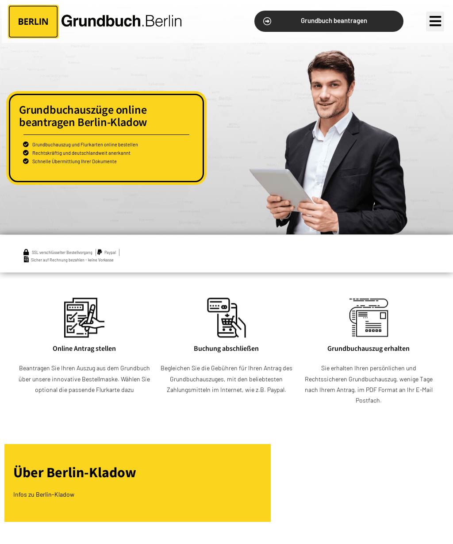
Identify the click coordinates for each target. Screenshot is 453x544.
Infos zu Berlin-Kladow (43, 494)
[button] (328, 21)
